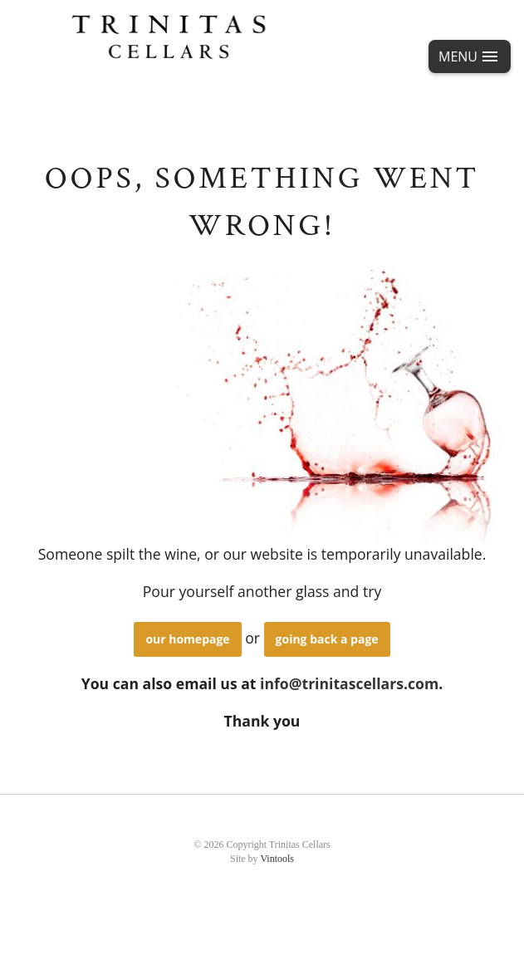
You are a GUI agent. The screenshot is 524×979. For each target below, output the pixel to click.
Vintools (277, 858)
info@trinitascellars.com (349, 683)
